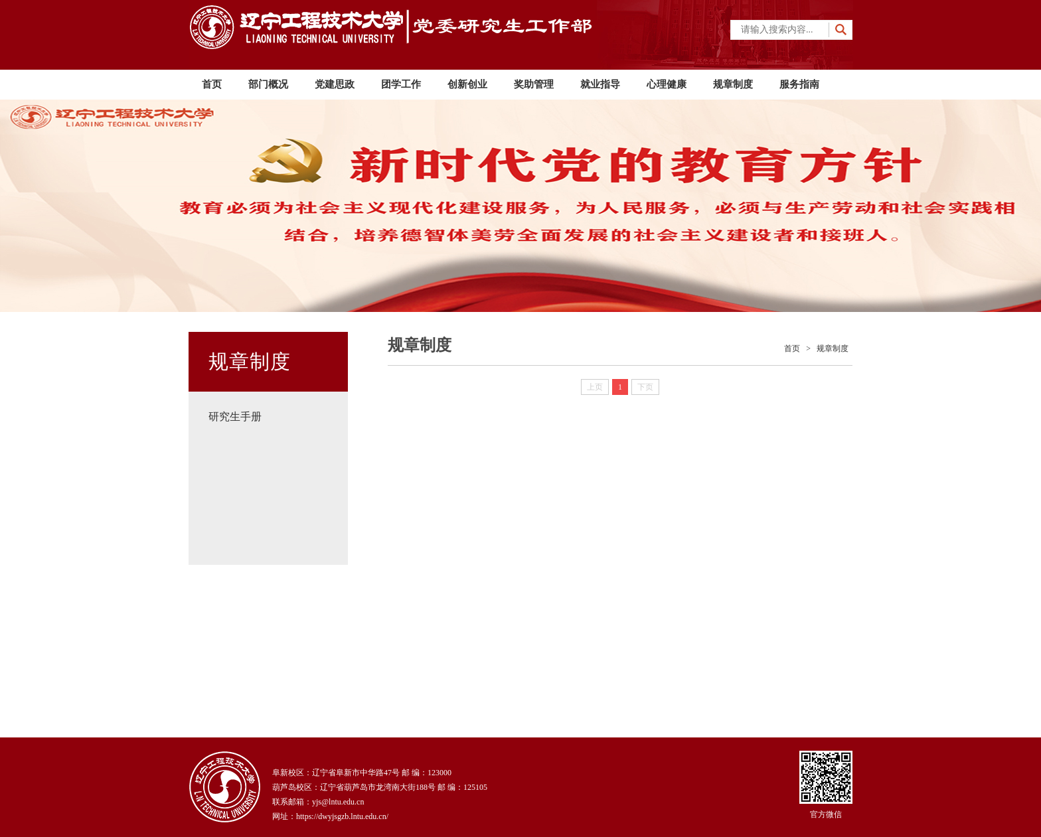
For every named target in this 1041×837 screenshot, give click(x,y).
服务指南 (799, 84)
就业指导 (600, 84)
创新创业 (467, 84)
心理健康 (666, 84)
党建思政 (335, 84)
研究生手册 (235, 416)
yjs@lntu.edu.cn (338, 801)
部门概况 (268, 84)
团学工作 (401, 84)
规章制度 (733, 84)
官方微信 (825, 785)
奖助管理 (534, 84)
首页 (212, 84)
